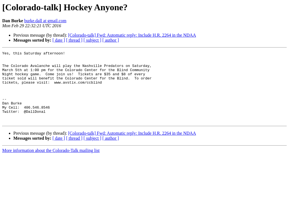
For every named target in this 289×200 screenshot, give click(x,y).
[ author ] (110, 40)
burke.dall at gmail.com (45, 20)
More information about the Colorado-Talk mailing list (51, 164)
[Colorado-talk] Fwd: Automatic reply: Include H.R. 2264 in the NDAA (132, 35)
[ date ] (58, 40)
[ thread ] (74, 40)
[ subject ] (92, 40)
